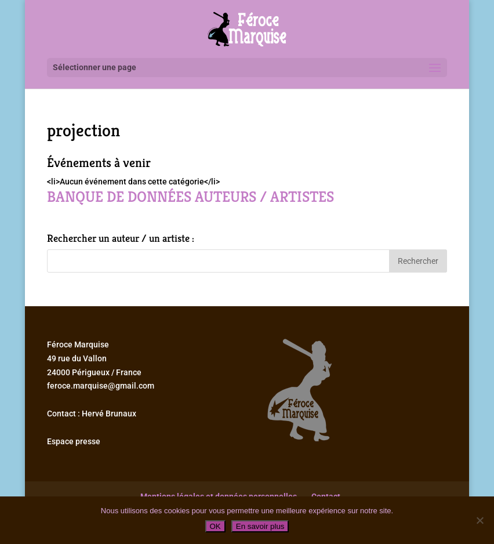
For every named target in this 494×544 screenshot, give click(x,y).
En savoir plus (260, 526)
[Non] (479, 520)
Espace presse (73, 441)
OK (215, 526)
